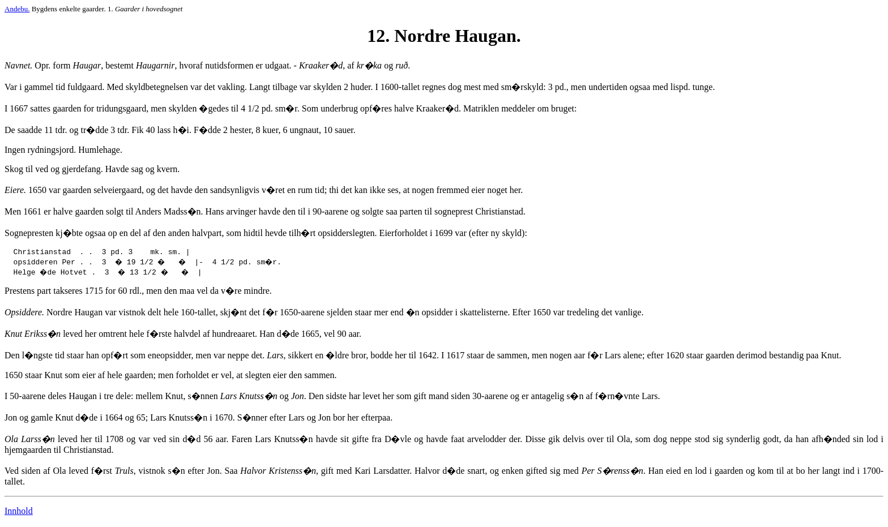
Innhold (19, 512)
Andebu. (17, 9)
